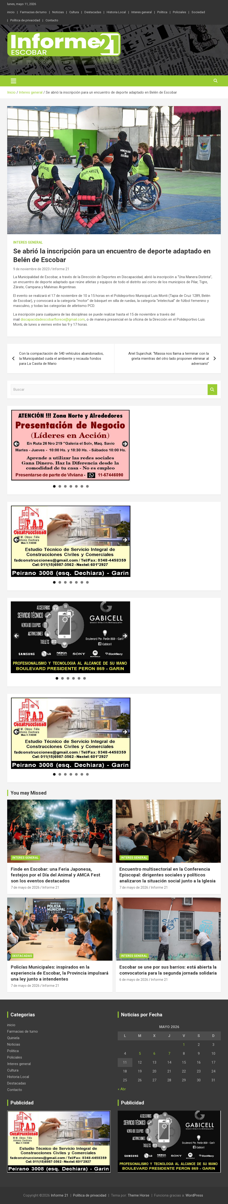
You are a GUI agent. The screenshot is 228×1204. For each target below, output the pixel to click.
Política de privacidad (25, 20)
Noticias (58, 12)
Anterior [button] (16, 444)
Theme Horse (138, 1195)
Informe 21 (61, 269)
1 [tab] (54, 486)
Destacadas (92, 12)
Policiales (179, 12)
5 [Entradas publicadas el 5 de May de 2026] (140, 1053)
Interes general (141, 12)
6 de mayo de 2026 (133, 980)
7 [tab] (87, 486)
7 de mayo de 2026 (25, 887)
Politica (162, 12)
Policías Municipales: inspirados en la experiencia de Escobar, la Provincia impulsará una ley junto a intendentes (59, 973)
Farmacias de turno (33, 12)
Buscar (212, 389)
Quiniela (13, 1038)
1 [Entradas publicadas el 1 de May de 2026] (184, 1044)
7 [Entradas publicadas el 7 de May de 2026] (169, 1053)
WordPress (194, 1195)
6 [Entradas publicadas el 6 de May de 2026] (154, 1053)
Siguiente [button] (124, 444)
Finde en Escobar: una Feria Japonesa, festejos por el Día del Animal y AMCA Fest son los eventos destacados (55, 875)
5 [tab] (76, 486)
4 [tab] (71, 486)
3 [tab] (65, 486)
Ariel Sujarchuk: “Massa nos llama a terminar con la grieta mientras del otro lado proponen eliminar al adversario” (168, 358)
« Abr (122, 1089)
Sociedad (198, 12)
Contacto (52, 20)
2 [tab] (59, 486)
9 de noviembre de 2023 (31, 269)
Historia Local (116, 12)
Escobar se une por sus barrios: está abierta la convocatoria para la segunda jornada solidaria (168, 970)
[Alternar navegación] (13, 80)
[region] (71, 445)
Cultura (74, 12)
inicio (11, 12)
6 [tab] (82, 486)
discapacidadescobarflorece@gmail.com (53, 319)
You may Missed (29, 793)
